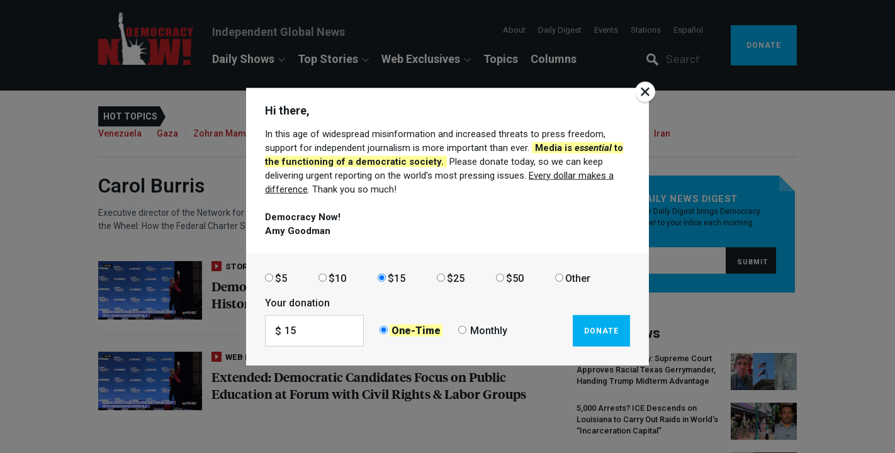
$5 (281, 278)
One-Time (416, 331)
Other (577, 278)
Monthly (488, 331)
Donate (601, 330)
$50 (515, 278)
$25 (455, 278)
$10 (337, 278)
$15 (396, 278)
